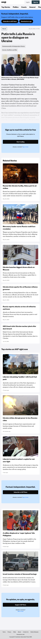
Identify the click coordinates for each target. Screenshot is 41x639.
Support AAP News (20, 605)
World (4, 29)
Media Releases (34, 632)
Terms (4, 632)
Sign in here (25, 146)
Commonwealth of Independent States (13, 46)
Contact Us (25, 632)
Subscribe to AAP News (10, 21)
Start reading (20, 142)
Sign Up (35, 2)
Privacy (9, 632)
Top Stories (5, 7)
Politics (16, 7)
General (32, 7)
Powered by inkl (20, 634)
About (19, 632)
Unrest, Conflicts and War (9, 50)
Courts (24, 7)
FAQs (14, 632)
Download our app (26, 21)
